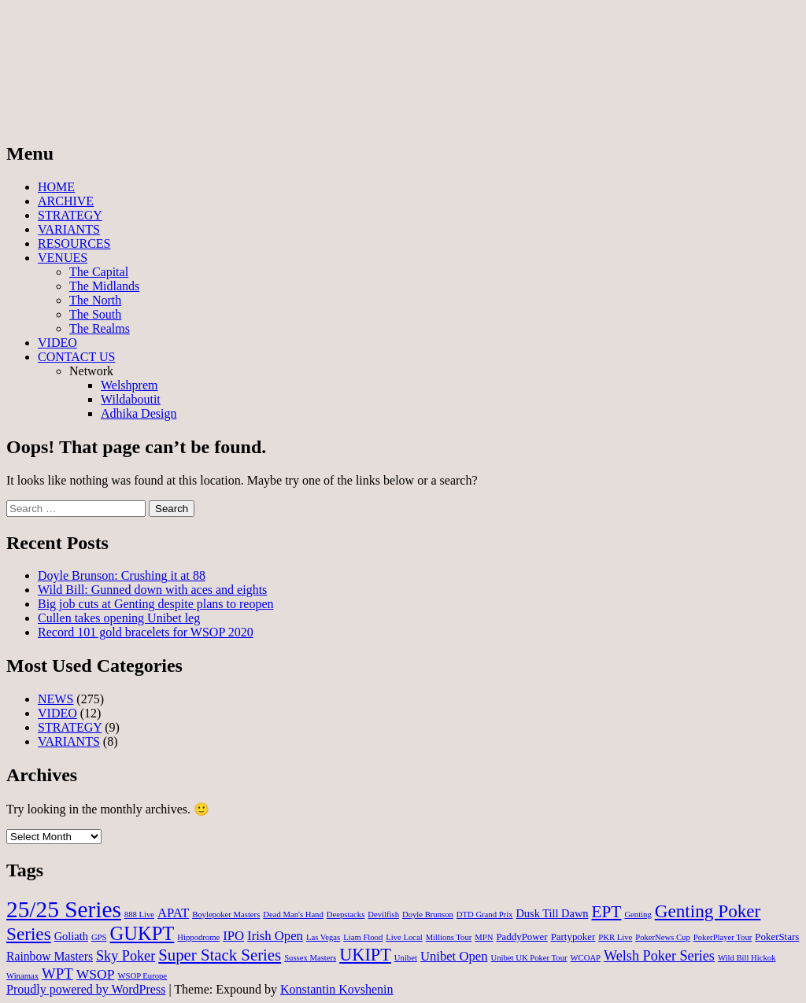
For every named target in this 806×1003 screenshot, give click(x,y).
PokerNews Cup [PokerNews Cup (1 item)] (662, 937)
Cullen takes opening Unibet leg (119, 618)
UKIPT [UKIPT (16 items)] (365, 954)
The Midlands (104, 286)
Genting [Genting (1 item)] (637, 914)
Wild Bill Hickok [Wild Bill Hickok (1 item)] (747, 957)
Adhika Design (138, 413)
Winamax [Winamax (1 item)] (22, 976)
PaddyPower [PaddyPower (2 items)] (521, 936)
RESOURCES (74, 243)
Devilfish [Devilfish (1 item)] (383, 914)
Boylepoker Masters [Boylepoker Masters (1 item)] (226, 914)
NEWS (55, 699)
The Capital (98, 271)
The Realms (99, 328)
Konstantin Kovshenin (337, 989)
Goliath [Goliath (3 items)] (71, 936)
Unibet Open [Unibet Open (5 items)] (454, 956)
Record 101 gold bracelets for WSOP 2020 (145, 632)
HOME (56, 187)
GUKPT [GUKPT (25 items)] (141, 933)
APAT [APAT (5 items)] (173, 912)
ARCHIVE (66, 201)
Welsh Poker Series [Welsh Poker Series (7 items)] (659, 956)
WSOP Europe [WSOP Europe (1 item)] (142, 976)
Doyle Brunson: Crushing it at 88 (121, 575)
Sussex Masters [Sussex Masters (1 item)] (310, 957)
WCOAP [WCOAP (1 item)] (586, 957)
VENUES (62, 257)
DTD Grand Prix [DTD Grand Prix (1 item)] (485, 914)
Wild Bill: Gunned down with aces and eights (152, 589)
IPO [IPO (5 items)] (233, 935)
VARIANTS (69, 229)
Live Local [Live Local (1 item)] (404, 937)
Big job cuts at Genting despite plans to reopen (156, 603)
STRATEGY (70, 215)
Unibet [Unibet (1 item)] (405, 957)
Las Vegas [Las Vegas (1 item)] (323, 937)
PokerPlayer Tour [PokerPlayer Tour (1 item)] (722, 937)
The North (95, 300)
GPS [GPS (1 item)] (99, 937)
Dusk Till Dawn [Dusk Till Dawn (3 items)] (552, 913)
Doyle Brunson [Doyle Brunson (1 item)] (427, 914)
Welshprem (129, 385)
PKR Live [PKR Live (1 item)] (615, 937)
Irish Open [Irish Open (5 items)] (275, 935)
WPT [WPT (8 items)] (57, 973)
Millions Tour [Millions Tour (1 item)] (449, 937)
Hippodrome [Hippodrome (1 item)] (198, 937)
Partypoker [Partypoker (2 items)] (573, 936)
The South (95, 314)
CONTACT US (76, 356)
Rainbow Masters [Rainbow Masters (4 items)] (49, 956)
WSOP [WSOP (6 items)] (95, 974)
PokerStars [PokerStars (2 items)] (777, 936)
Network (91, 371)
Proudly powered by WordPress (85, 989)
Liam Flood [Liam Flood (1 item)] (363, 937)
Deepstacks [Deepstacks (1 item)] (346, 914)
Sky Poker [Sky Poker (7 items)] (125, 956)
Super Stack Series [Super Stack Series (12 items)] (219, 955)
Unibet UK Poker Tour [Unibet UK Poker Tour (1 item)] (529, 957)
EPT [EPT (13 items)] (607, 911)
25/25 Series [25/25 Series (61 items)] (63, 909)
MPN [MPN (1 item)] (484, 937)
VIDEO (57, 342)
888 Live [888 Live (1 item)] (139, 914)
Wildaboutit (131, 399)
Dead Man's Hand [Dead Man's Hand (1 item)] (293, 914)
